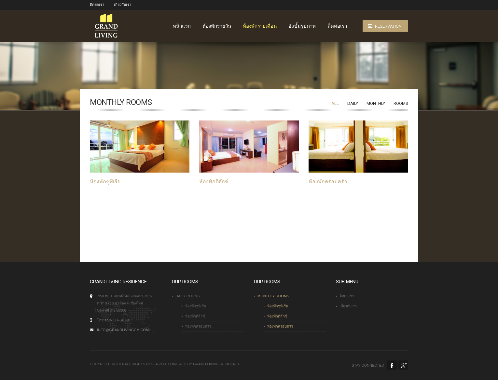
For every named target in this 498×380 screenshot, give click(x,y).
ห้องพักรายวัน (216, 26)
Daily (352, 103)
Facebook (392, 365)
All (335, 103)
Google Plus (403, 365)
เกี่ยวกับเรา (122, 5)
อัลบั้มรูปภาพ (302, 26)
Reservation (388, 26)
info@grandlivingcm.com (123, 330)
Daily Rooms (187, 296)
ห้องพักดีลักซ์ (213, 181)
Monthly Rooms (273, 296)
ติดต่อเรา (97, 5)
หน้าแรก (182, 26)
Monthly (376, 103)
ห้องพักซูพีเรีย (105, 181)
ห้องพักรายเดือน (260, 26)
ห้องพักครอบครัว (327, 181)
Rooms (401, 103)
